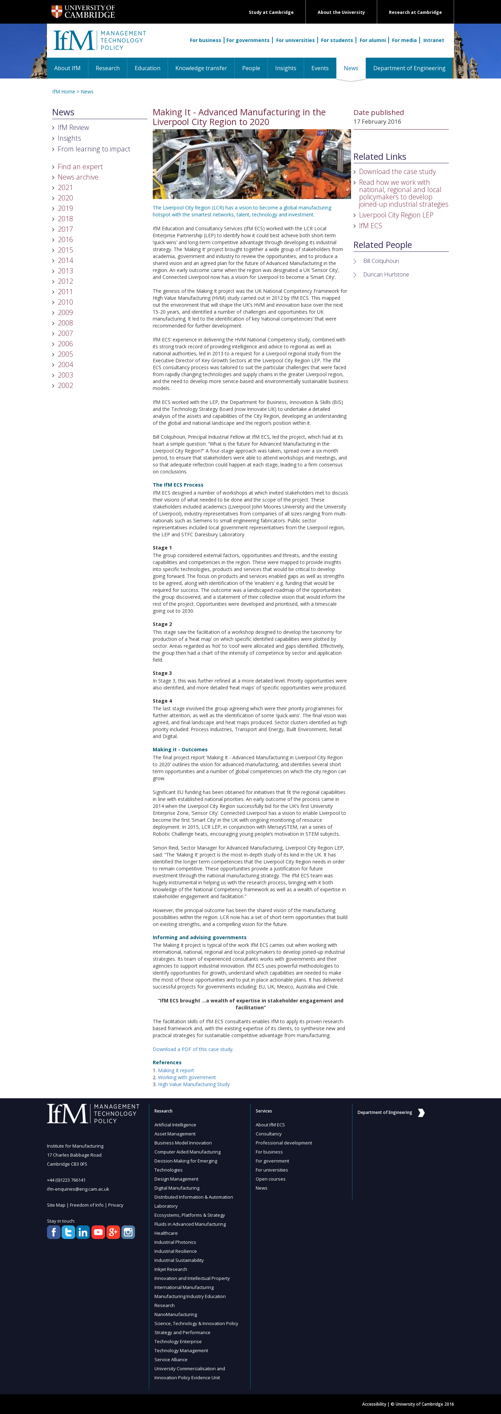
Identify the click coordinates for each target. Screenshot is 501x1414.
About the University (341, 12)
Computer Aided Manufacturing (187, 1152)
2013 (65, 270)
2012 (65, 281)
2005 (65, 354)
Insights (285, 68)
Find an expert (80, 166)
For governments (248, 40)
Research (108, 68)
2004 (65, 364)
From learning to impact (94, 149)
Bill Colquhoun (381, 261)
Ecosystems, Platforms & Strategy (189, 1215)
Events (320, 68)
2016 (65, 239)
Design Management (176, 1179)
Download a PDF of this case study (192, 1049)
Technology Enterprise (178, 1341)
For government (272, 1161)
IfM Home (63, 91)
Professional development (284, 1143)
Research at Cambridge (415, 12)
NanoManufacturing (175, 1314)
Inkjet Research (170, 1269)
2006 (65, 343)
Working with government (187, 1077)
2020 (65, 197)
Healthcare (166, 1233)
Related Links (379, 157)
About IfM (67, 68)
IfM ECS (370, 225)
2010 (65, 302)
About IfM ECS (270, 1125)
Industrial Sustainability (179, 1260)
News (355, 68)
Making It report (176, 1070)
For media (404, 40)
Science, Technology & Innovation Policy (196, 1323)
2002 (65, 385)
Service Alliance (171, 1359)
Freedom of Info (87, 1205)
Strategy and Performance (182, 1332)
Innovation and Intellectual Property (192, 1278)
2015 (65, 250)
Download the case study (397, 171)
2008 (65, 323)
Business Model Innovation (183, 1143)
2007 (65, 333)
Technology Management (181, 1350)
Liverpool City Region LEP (396, 215)
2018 (65, 218)
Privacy (116, 1205)
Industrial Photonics (175, 1242)
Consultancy (269, 1134)
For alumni (373, 40)
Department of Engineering (409, 68)
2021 (65, 187)
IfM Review (73, 127)
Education (147, 68)
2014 (65, 260)
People (251, 68)
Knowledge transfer (201, 68)
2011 (65, 291)
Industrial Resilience (175, 1251)
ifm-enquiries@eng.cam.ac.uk (78, 1189)
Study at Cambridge (271, 12)
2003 (65, 375)
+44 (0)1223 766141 (66, 1180)
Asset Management (175, 1134)
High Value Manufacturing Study (194, 1084)
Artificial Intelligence (175, 1125)
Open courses (271, 1179)
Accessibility (374, 1404)
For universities (295, 40)
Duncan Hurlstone (386, 274)
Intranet (433, 40)
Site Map (56, 1205)
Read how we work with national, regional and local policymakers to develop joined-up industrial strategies (403, 193)
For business (205, 40)
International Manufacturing (184, 1287)
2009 (65, 312)
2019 (65, 208)
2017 (65, 229)
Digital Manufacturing (176, 1188)
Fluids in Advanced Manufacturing (190, 1224)
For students (337, 40)
